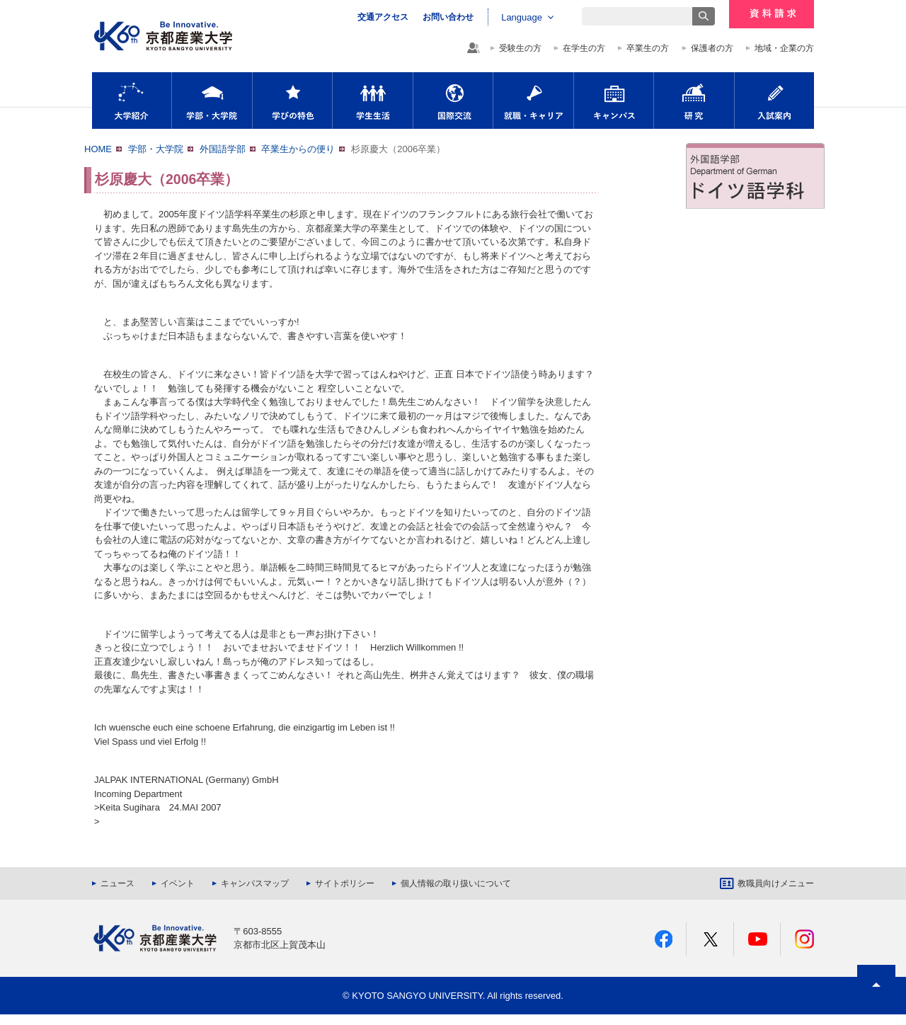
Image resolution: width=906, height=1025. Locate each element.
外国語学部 (223, 149)
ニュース (117, 883)
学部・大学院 (212, 100)
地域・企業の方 (784, 48)
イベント (178, 883)
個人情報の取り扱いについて (456, 883)
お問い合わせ (448, 17)
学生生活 (373, 100)
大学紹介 (131, 100)
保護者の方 (712, 48)
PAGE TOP (877, 1010)
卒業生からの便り (298, 149)
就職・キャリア (533, 100)
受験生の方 (520, 48)
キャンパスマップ (255, 883)
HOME (98, 149)
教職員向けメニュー (776, 883)
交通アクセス (382, 17)
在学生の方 (584, 48)
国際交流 (453, 100)
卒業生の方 (647, 48)
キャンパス (613, 100)
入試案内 (774, 100)
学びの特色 (292, 100)
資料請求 (771, 14)
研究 (694, 100)
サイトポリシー (344, 883)
